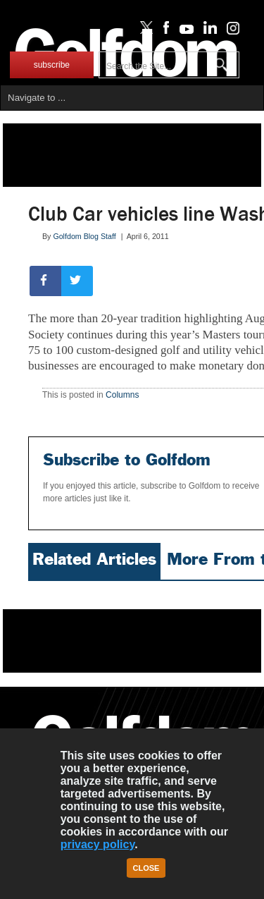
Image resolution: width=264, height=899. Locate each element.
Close (146, 868)
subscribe (52, 65)
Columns (122, 395)
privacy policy (98, 844)
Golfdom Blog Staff (84, 236)
